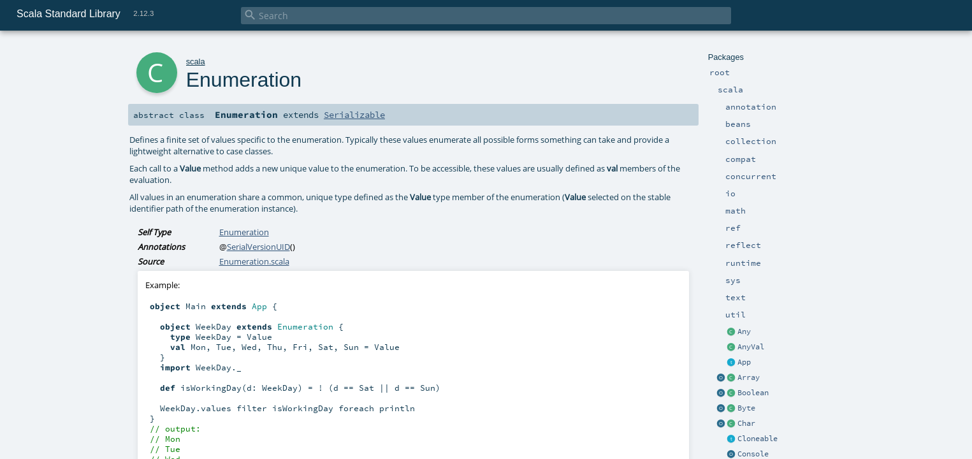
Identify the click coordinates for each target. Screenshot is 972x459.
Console (753, 453)
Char (746, 423)
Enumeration (244, 232)
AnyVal (750, 346)
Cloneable (757, 438)
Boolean (753, 392)
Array (748, 377)
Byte (746, 408)
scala (195, 61)
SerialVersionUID (258, 246)
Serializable (354, 114)
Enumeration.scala (254, 261)
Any (744, 331)
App (744, 362)
